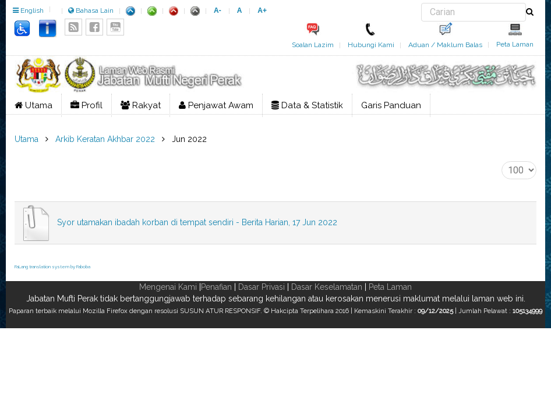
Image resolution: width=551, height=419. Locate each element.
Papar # (501, 161)
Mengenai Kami (168, 287)
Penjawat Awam (216, 105)
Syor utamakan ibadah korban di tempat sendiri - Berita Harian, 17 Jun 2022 (197, 222)
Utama (33, 105)
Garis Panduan (391, 105)
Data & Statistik (307, 105)
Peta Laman (515, 44)
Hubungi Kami (371, 45)
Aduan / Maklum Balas (445, 45)
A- (217, 10)
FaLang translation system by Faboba (52, 266)
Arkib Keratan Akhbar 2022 (105, 139)
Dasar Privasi (261, 287)
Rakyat (141, 105)
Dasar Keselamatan (326, 287)
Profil (86, 105)
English (28, 10)
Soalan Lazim (313, 45)
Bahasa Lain (91, 10)
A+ (262, 10)
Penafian (216, 287)
